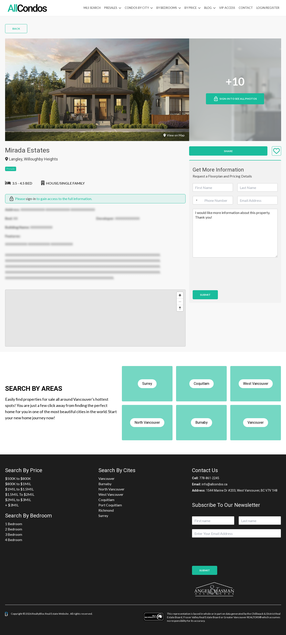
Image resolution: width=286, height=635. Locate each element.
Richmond (106, 510)
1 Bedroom (13, 524)
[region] (95, 318)
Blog (208, 8)
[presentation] (226, 282)
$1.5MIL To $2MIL (19, 494)
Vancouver (106, 478)
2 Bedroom (13, 529)
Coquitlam (106, 500)
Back (16, 28)
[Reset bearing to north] (180, 308)
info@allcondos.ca (214, 484)
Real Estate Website (57, 613)
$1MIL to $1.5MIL (19, 489)
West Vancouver (110, 494)
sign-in (31, 198)
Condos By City (137, 8)
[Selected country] (196, 200)
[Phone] (213, 200)
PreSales (110, 8)
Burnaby (104, 484)
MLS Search (92, 8)
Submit (205, 294)
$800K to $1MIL (18, 484)
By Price (190, 8)
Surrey (103, 515)
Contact (246, 8)
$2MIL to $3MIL (18, 500)
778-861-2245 (209, 478)
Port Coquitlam (110, 505)
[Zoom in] (180, 295)
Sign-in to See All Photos (235, 98)
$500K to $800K (18, 478)
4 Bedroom (13, 540)
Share (228, 151)
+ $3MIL (12, 505)
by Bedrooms (166, 8)
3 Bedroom (13, 534)
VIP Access (227, 8)
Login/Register (267, 8)
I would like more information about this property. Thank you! (235, 233)
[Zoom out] (180, 301)
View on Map (174, 135)
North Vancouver (111, 489)
